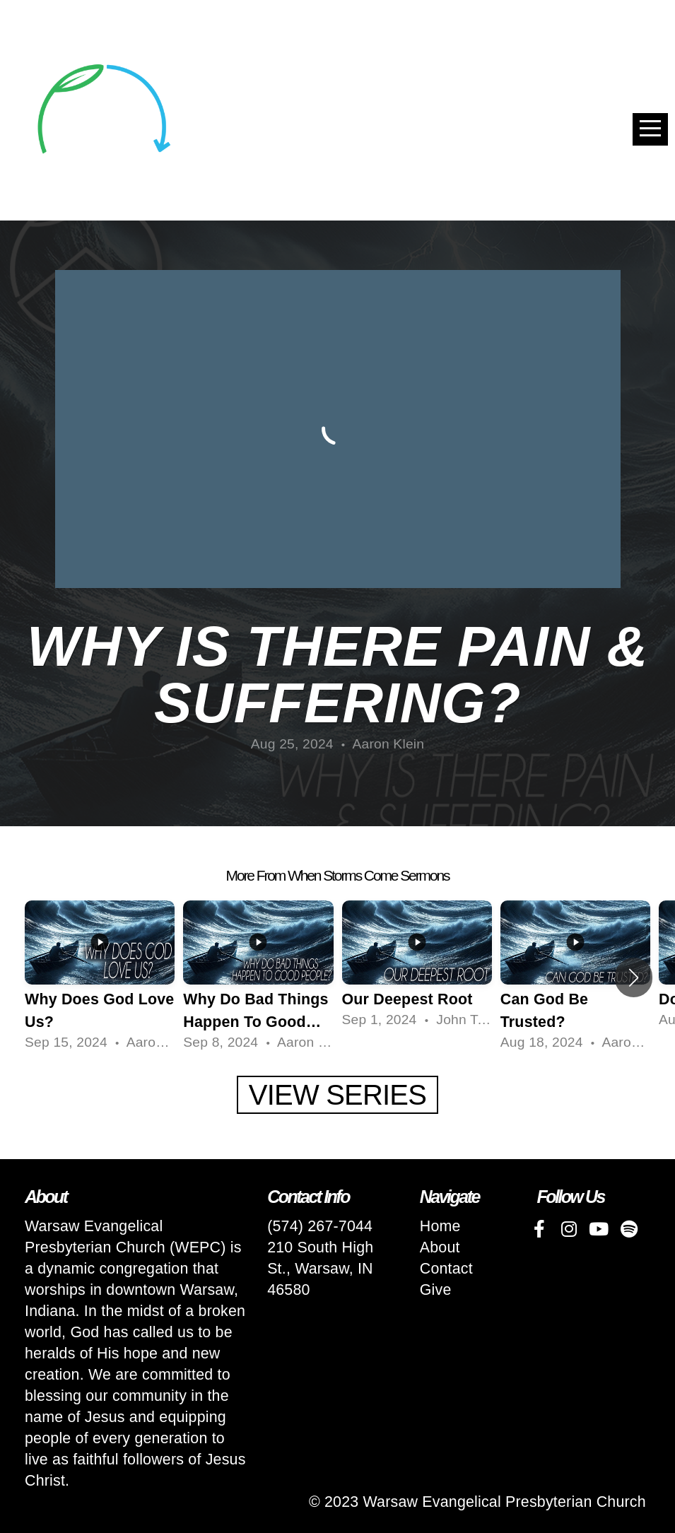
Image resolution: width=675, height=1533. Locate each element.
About (440, 1247)
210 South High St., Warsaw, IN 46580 (320, 1268)
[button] (633, 977)
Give (436, 1289)
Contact (446, 1268)
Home (440, 1226)
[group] (100, 977)
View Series (337, 1094)
